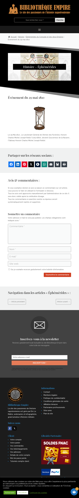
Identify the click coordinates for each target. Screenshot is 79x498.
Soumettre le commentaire (57, 275)
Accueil (14, 37)
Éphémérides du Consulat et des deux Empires (44, 37)
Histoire (21, 37)
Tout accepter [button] (9, 492)
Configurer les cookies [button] (38, 493)
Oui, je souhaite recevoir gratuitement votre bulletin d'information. (36, 269)
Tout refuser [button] (22, 492)
